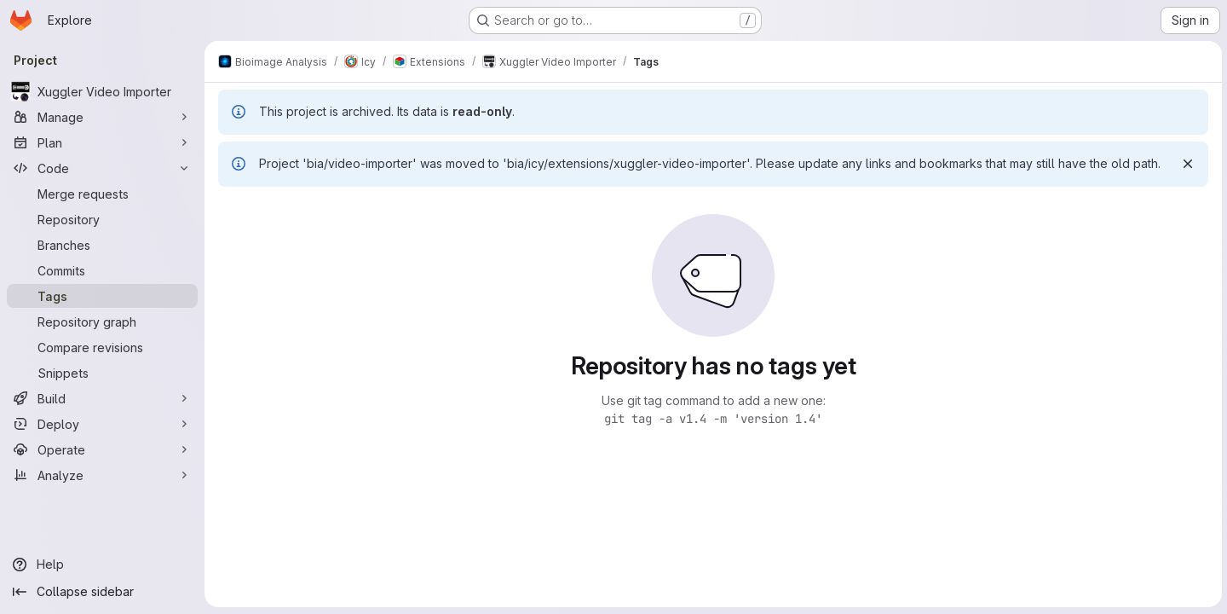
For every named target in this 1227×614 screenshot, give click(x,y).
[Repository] (102, 219)
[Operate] (102, 449)
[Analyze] (102, 475)
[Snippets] (102, 373)
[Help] (102, 564)
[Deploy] (102, 424)
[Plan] (102, 142)
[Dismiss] (1186, 164)
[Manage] (102, 117)
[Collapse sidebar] (102, 592)
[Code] (102, 168)
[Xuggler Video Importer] (102, 91)
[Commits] (102, 270)
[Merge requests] (102, 194)
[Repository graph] (102, 321)
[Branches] (102, 245)
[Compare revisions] (102, 347)
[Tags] (102, 296)
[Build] (102, 398)
